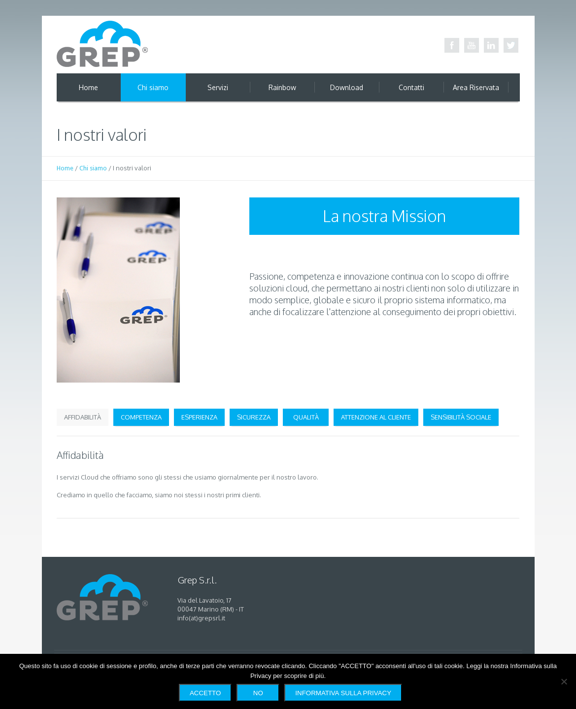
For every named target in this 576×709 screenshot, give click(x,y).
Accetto (205, 693)
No (258, 693)
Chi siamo (93, 168)
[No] (564, 681)
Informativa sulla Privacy (343, 693)
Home (65, 168)
